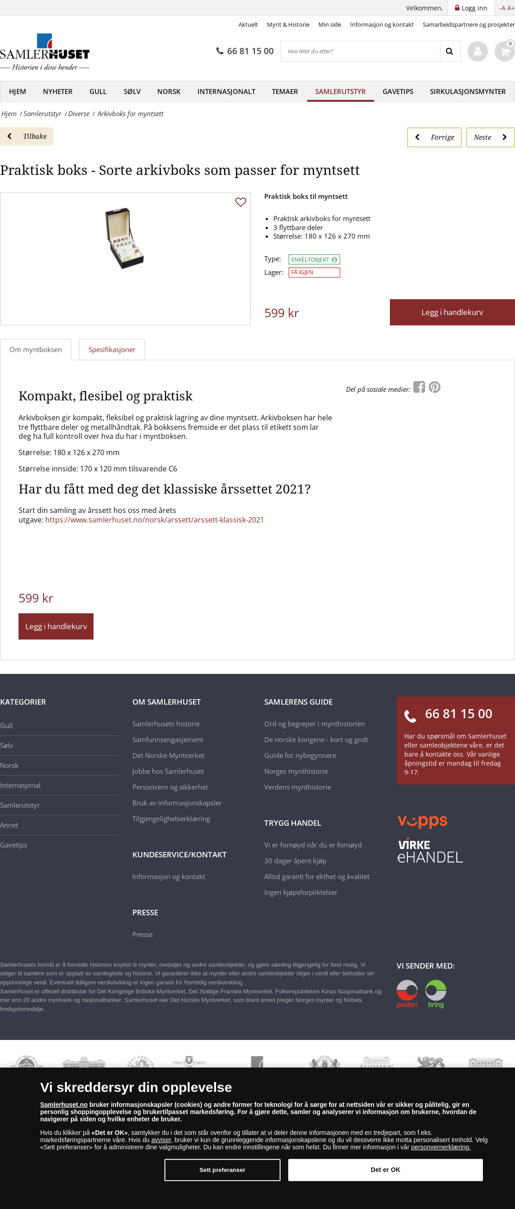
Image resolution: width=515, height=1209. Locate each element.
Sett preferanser (222, 1173)
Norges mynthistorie (296, 771)
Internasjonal (20, 785)
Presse (142, 934)
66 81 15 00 (245, 51)
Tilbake (27, 136)
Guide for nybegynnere (300, 755)
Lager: (273, 272)
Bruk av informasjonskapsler (177, 802)
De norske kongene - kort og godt (316, 739)
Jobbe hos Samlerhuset (168, 771)
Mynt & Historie (288, 24)
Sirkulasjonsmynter (468, 91)
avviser (161, 1143)
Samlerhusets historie (166, 723)
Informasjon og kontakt (382, 24)
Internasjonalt (226, 91)
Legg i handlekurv (452, 312)
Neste (490, 136)
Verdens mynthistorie (297, 786)
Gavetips (398, 91)
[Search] (450, 51)
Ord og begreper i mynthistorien (314, 723)
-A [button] (502, 8)
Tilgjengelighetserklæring (171, 818)
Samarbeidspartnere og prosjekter (469, 24)
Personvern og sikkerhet (170, 786)
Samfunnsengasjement (167, 739)
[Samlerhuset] (45, 51)
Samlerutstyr (340, 91)
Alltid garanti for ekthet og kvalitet (317, 876)
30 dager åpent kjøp (295, 860)
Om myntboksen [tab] (35, 349)
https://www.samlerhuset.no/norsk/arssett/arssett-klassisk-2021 (154, 520)
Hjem (17, 91)
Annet (9, 824)
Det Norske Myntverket (168, 755)
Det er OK (386, 1172)
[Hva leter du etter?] (360, 51)
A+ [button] (511, 8)
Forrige (434, 136)
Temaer (285, 91)
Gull (98, 91)
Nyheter (58, 91)
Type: (272, 258)
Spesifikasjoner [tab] (112, 349)
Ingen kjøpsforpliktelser (300, 892)
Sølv (132, 91)
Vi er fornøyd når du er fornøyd (313, 844)
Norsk (169, 91)
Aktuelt (248, 24)
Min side (329, 24)
